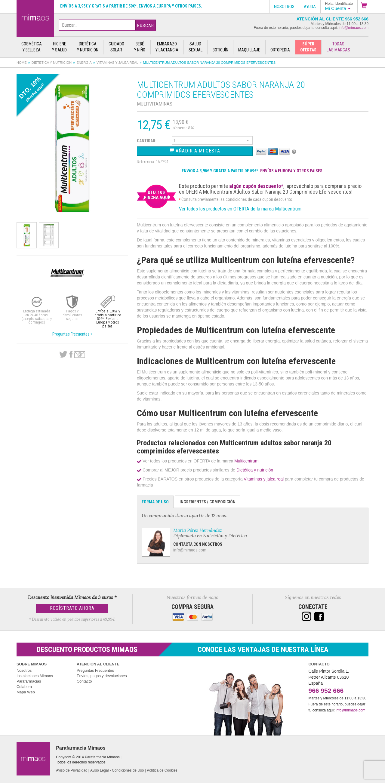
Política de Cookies (162, 770)
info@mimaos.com (353, 28)
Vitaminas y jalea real (117, 62)
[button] (365, 6)
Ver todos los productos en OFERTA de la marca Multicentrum (240, 209)
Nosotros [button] (284, 6)
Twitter (63, 354)
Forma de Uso (155, 501)
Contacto (84, 681)
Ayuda (310, 6)
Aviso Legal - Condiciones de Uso (117, 770)
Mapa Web (26, 692)
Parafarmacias (29, 681)
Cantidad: (146, 140)
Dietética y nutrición (52, 62)
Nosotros (24, 670)
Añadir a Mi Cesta (194, 150)
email (79, 354)
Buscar (145, 25)
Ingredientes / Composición (208, 501)
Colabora (24, 687)
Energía (83, 62)
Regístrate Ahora (72, 608)
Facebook (70, 354)
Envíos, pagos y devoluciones (102, 676)
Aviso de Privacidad (71, 770)
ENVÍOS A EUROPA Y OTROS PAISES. (292, 170)
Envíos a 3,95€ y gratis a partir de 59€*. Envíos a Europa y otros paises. (131, 6)
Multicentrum (246, 461)
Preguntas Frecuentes (95, 670)
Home (22, 62)
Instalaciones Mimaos (35, 676)
